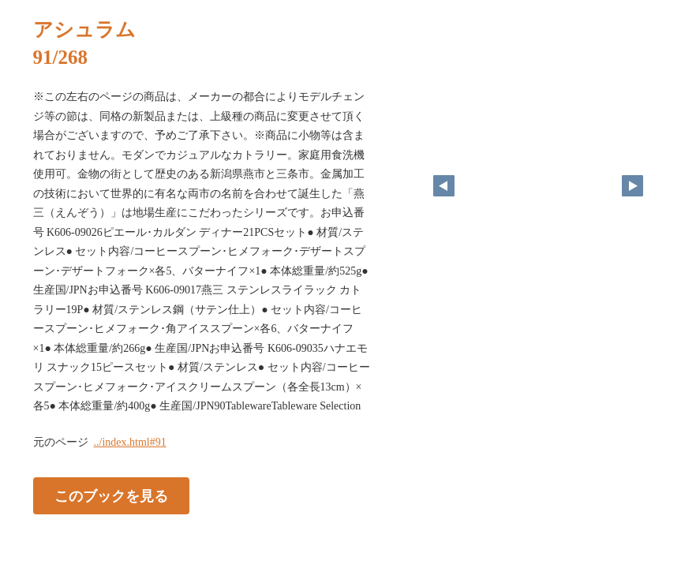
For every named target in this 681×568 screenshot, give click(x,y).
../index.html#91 (130, 442)
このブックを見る (111, 495)
